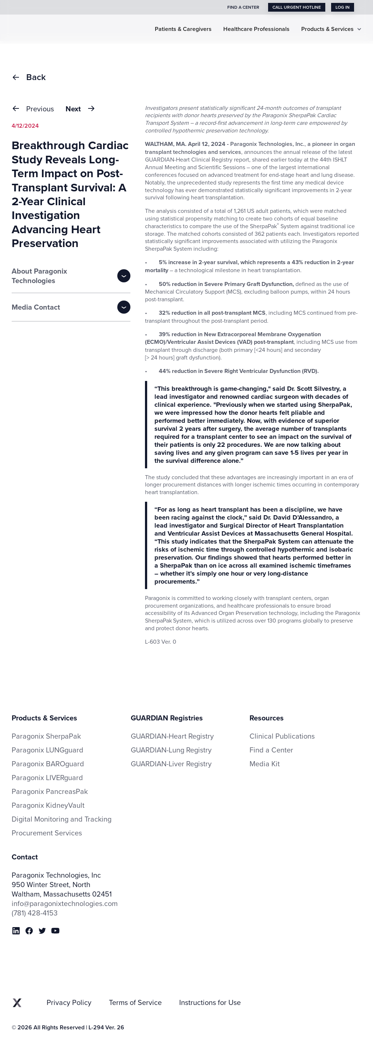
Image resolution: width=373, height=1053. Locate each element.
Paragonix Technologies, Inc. (267, 144)
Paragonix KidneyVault (48, 805)
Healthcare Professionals (256, 29)
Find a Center (271, 750)
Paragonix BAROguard (48, 763)
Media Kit (265, 763)
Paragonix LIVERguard (47, 777)
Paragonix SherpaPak (46, 736)
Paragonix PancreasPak (50, 791)
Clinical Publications (282, 736)
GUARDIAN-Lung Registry (171, 749)
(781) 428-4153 (35, 913)
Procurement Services (47, 833)
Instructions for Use (210, 1002)
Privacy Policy (69, 1002)
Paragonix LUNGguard (47, 750)
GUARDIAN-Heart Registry (172, 736)
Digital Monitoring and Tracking (61, 819)
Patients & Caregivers (183, 29)
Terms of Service (135, 1002)
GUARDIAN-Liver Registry (171, 763)
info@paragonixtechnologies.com (65, 903)
